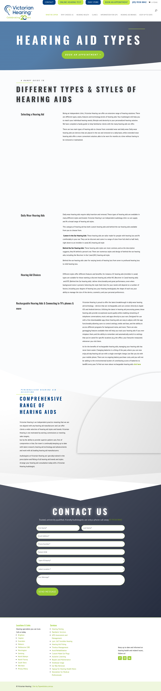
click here (137, 364)
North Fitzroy (23, 659)
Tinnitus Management (60, 647)
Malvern (21, 644)
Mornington (22, 650)
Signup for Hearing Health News (64, 669)
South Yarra (22, 663)
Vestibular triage (58, 663)
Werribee (21, 666)
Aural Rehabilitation (59, 650)
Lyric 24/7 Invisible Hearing (62, 641)
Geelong (21, 653)
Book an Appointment (81, 54)
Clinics (95, 15)
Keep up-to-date (146, 15)
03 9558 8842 (115, 519)
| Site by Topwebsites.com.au (42, 686)
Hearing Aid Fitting (59, 644)
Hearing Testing (58, 629)
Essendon (21, 641)
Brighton (21, 635)
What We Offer (52, 15)
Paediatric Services (59, 632)
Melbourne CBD (24, 647)
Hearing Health (82, 15)
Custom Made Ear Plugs (60, 653)
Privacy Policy (23, 669)
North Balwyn (23, 656)
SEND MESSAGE (47, 591)
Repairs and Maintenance (61, 660)
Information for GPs (109, 15)
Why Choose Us (67, 15)
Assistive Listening (59, 656)
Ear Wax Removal (58, 666)
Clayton (21, 638)
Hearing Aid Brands (128, 15)
